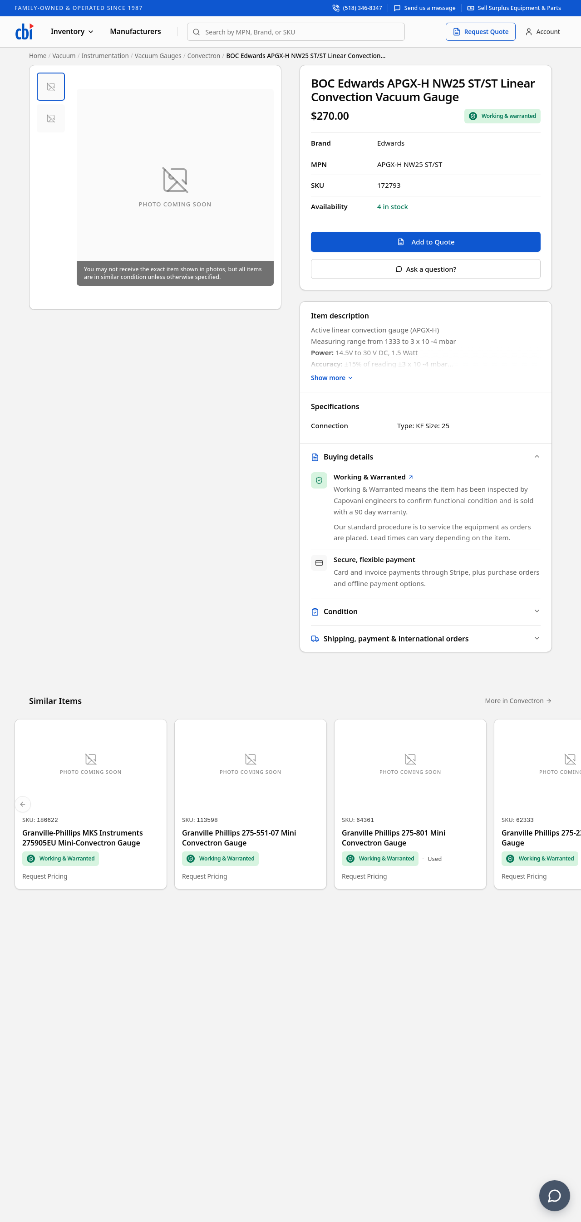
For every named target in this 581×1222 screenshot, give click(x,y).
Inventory (72, 31)
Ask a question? (425, 269)
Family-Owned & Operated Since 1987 (79, 8)
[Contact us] (554, 1195)
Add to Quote (426, 241)
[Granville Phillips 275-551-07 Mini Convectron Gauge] (250, 804)
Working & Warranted (374, 476)
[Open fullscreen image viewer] (175, 187)
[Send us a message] (425, 8)
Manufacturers (135, 31)
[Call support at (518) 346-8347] (357, 8)
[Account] (542, 32)
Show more (332, 377)
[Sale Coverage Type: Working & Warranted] (502, 116)
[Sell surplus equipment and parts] (514, 8)
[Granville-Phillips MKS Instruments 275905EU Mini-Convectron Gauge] (91, 804)
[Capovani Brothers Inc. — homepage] (24, 32)
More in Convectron (518, 701)
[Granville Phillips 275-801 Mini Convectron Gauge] (410, 804)
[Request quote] (481, 32)
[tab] (51, 87)
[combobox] (296, 32)
